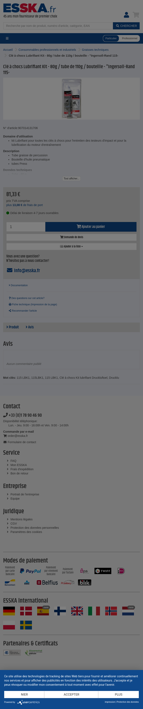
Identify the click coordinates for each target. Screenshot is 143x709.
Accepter (71, 694)
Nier (24, 694)
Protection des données (128, 702)
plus (118, 694)
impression (110, 702)
